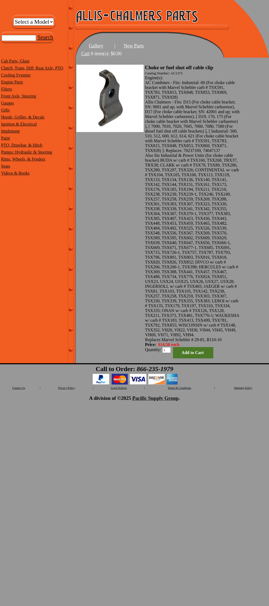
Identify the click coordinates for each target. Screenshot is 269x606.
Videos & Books (15, 173)
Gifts (5, 110)
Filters (6, 89)
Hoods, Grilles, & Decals (22, 117)
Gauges (7, 103)
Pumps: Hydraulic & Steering (26, 152)
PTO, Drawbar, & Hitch (21, 145)
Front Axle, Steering (18, 96)
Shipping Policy (243, 387)
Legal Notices (119, 387)
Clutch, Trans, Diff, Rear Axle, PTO (32, 68)
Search (45, 37)
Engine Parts (12, 82)
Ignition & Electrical (19, 124)
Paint (5, 138)
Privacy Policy (66, 387)
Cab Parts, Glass (15, 61)
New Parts (134, 46)
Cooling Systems (15, 75)
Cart (85, 53)
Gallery (96, 46)
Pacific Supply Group (155, 398)
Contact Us (18, 387)
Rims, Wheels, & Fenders (23, 159)
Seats (5, 166)
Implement (10, 131)
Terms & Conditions (179, 387)
